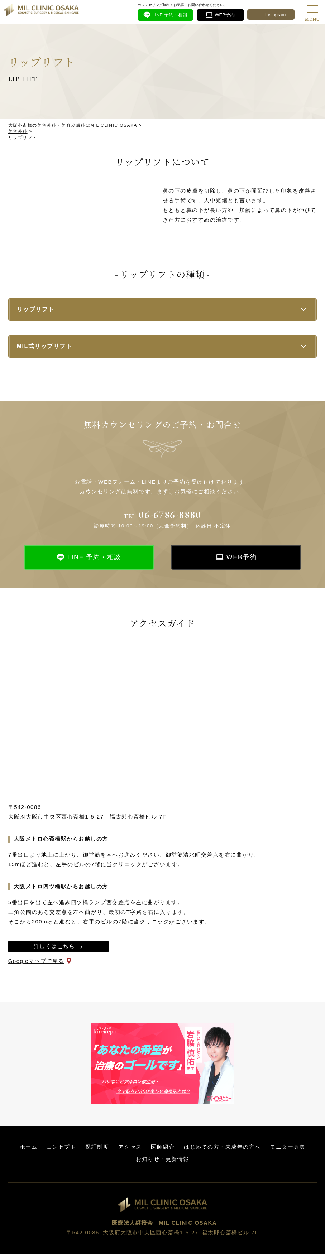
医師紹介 (163, 1147)
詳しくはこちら (54, 946)
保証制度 (97, 1147)
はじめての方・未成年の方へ (222, 1147)
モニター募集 (287, 1147)
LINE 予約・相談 (94, 557)
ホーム (29, 1147)
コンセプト (61, 1147)
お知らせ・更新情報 (162, 1159)
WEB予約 (241, 557)
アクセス (130, 1147)
